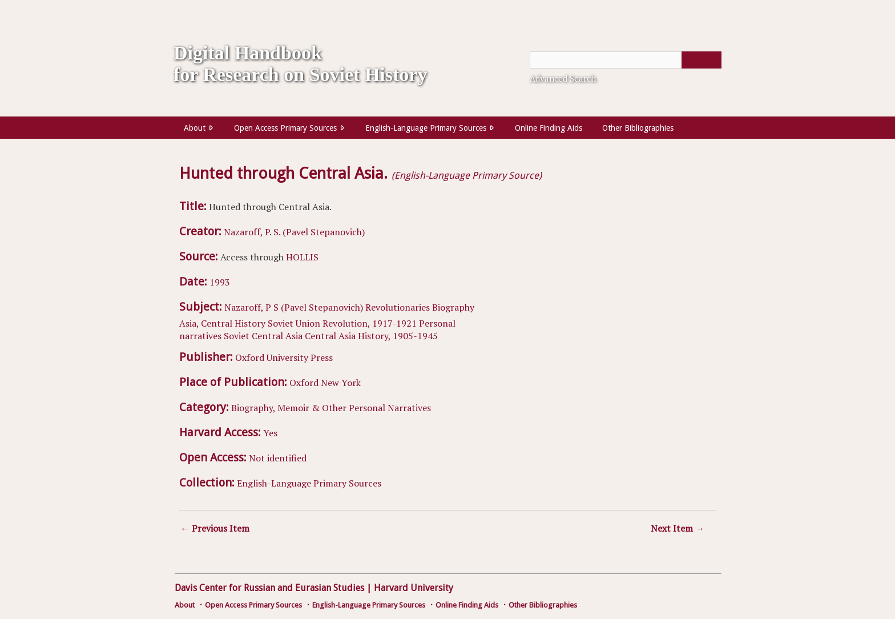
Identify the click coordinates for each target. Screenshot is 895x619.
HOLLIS (302, 257)
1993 (219, 282)
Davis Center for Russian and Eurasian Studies (269, 587)
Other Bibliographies (638, 127)
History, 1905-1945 (398, 335)
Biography (453, 307)
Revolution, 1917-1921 (369, 323)
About (194, 127)
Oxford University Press (284, 357)
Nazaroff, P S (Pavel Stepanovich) (293, 307)
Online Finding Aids (548, 127)
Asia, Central (205, 323)
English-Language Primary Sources (425, 127)
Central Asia (330, 335)
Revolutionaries (397, 307)
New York (341, 382)
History (250, 323)
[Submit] (701, 60)
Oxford (304, 382)
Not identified (278, 458)
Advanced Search (563, 78)
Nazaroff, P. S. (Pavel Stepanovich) (294, 232)
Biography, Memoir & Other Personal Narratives (331, 407)
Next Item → (677, 528)
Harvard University (413, 587)
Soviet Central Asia (263, 335)
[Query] (625, 60)
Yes (270, 433)
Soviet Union (294, 323)
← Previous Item (214, 528)
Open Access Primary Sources (285, 127)
